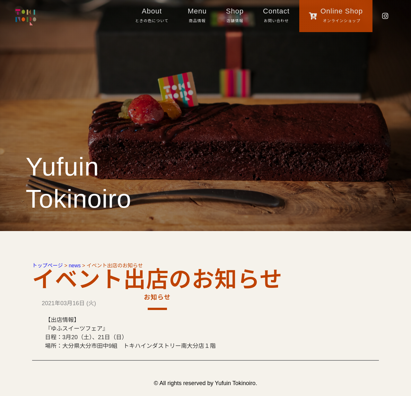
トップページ (47, 265)
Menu (197, 16)
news (75, 265)
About (152, 16)
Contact (276, 16)
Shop (235, 16)
